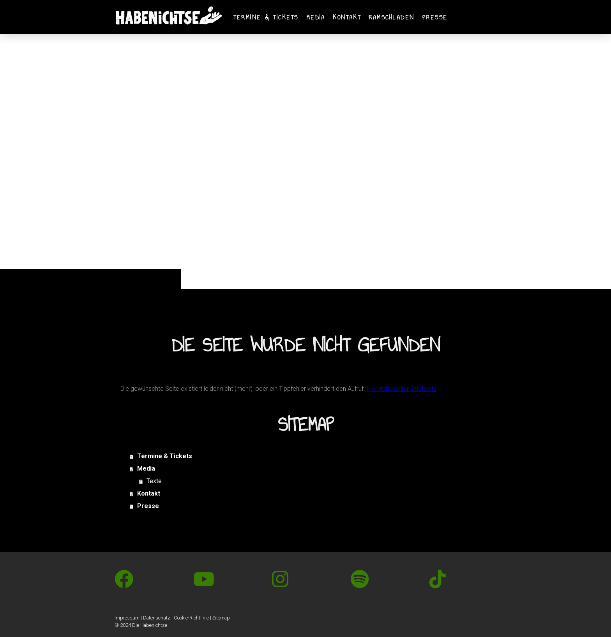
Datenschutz (156, 618)
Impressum (127, 618)
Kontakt (347, 17)
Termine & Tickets (265, 17)
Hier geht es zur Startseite (402, 388)
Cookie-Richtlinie (191, 618)
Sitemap (221, 618)
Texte (154, 481)
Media (315, 17)
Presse (435, 17)
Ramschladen (392, 17)
